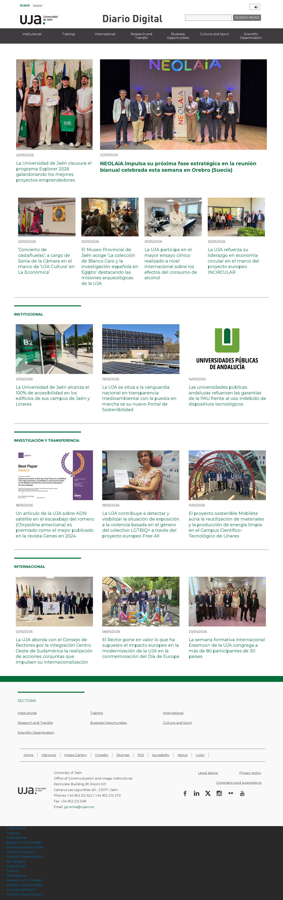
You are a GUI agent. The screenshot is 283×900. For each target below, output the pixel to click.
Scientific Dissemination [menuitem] (251, 36)
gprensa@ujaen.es (79, 807)
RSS (141, 755)
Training (96, 713)
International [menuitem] (105, 34)
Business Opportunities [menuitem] (178, 36)
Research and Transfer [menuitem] (141, 36)
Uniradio (101, 755)
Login (200, 755)
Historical (48, 755)
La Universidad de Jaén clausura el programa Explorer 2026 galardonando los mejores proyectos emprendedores (54, 172)
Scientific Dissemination (36, 733)
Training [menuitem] (68, 34)
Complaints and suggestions (238, 783)
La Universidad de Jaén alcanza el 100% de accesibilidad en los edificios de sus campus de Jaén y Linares (53, 396)
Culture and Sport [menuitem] (214, 34)
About (182, 755)
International (173, 713)
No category (16, 861)
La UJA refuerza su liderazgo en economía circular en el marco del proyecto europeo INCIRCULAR (233, 261)
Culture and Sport (177, 723)
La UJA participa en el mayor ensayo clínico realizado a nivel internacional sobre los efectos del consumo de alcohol (170, 263)
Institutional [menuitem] (31, 34)
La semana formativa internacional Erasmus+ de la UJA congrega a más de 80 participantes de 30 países (227, 648)
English (25, 5)
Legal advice (208, 773)
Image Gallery (75, 755)
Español (37, 5)
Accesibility (160, 755)
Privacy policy (250, 773)
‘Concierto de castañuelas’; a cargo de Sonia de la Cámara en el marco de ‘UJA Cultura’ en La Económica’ (46, 261)
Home (28, 755)
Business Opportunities (108, 723)
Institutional (27, 713)
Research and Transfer (35, 723)
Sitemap (123, 755)
